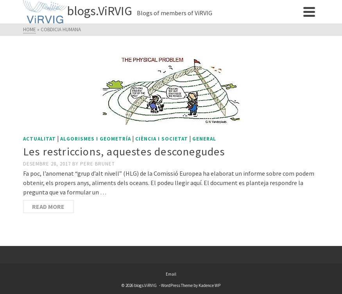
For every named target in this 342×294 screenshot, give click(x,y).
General (204, 138)
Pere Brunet (97, 163)
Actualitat (39, 138)
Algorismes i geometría (95, 138)
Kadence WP (209, 285)
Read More (48, 206)
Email (171, 274)
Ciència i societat (161, 138)
